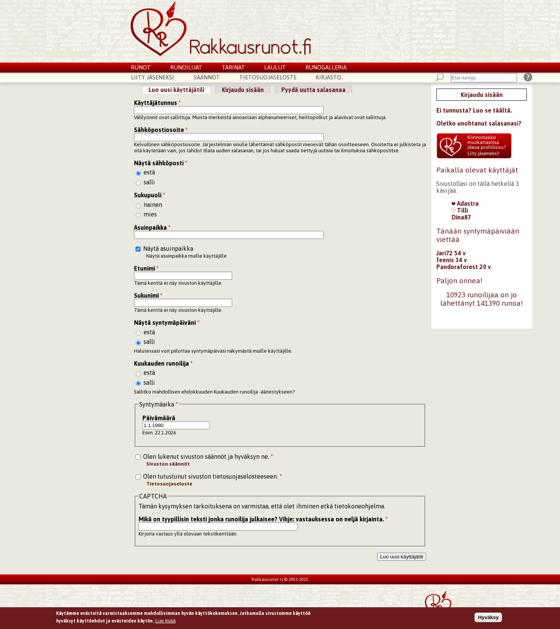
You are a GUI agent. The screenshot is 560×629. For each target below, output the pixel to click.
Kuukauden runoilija (163, 363)
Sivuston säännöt (168, 464)
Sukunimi (148, 295)
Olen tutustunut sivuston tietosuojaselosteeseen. (212, 476)
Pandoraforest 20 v (463, 266)
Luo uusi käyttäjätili (179, 89)
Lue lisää (165, 622)
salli (149, 182)
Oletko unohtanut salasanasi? (478, 123)
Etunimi (146, 268)
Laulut (275, 67)
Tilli (460, 210)
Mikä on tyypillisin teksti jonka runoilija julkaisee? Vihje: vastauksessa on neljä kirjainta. (263, 519)
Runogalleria (326, 67)
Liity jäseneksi (152, 77)
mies (150, 214)
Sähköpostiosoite (160, 129)
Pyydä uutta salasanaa (313, 89)
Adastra (465, 203)
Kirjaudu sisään (243, 89)
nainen (153, 204)
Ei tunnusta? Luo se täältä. (474, 110)
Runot (141, 67)
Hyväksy (488, 618)
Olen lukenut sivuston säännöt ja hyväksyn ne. (208, 456)
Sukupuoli (149, 195)
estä (149, 172)
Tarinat (233, 67)
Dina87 (461, 217)
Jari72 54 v (451, 253)
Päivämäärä (158, 417)
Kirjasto (328, 77)
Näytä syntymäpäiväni (166, 322)
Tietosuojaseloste (268, 77)
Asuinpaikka (152, 227)
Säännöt (207, 77)
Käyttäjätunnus (157, 102)
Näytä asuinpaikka (168, 248)
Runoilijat (186, 67)
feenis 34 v (451, 259)
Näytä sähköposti (160, 163)
